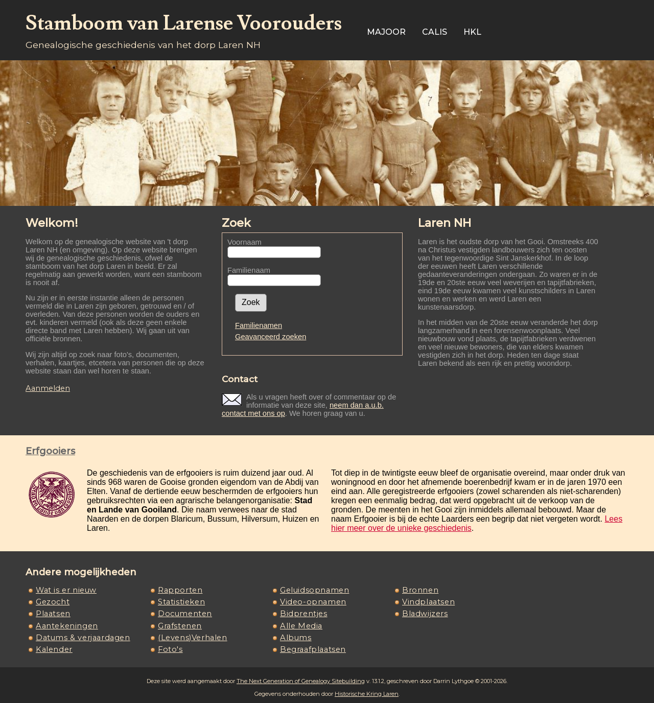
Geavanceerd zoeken (270, 337)
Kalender (54, 649)
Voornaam (244, 242)
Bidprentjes (304, 613)
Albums (296, 637)
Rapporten (180, 590)
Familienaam (248, 270)
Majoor (386, 32)
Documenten (185, 613)
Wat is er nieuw (66, 590)
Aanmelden (48, 388)
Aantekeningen (67, 625)
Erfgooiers (50, 451)
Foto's (170, 649)
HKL (472, 32)
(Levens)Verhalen (192, 637)
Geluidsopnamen (314, 590)
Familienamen (258, 325)
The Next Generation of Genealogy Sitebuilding (301, 681)
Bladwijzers (425, 613)
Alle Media (301, 625)
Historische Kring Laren (367, 693)
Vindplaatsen (428, 601)
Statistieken (181, 601)
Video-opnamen (313, 601)
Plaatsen (53, 613)
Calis (434, 32)
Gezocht (52, 601)
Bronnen (420, 590)
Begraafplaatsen (313, 649)
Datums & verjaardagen (83, 637)
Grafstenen (180, 625)
